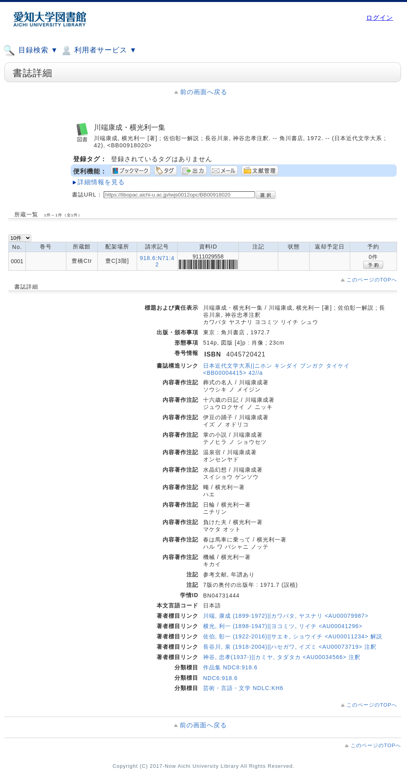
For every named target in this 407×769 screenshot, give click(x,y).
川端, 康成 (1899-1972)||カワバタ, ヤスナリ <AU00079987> (285, 616)
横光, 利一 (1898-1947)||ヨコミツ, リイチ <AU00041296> (282, 626)
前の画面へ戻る (203, 92)
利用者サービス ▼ (98, 50)
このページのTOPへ (372, 280)
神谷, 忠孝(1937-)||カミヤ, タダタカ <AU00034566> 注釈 (281, 657)
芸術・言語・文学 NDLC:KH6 (243, 688)
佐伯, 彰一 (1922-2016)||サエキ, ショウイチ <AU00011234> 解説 (292, 636)
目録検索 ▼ (30, 50)
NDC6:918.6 (220, 678)
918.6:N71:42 (157, 261)
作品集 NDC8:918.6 (230, 667)
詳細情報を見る (101, 182)
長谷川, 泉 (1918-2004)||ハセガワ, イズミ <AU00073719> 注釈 (289, 647)
